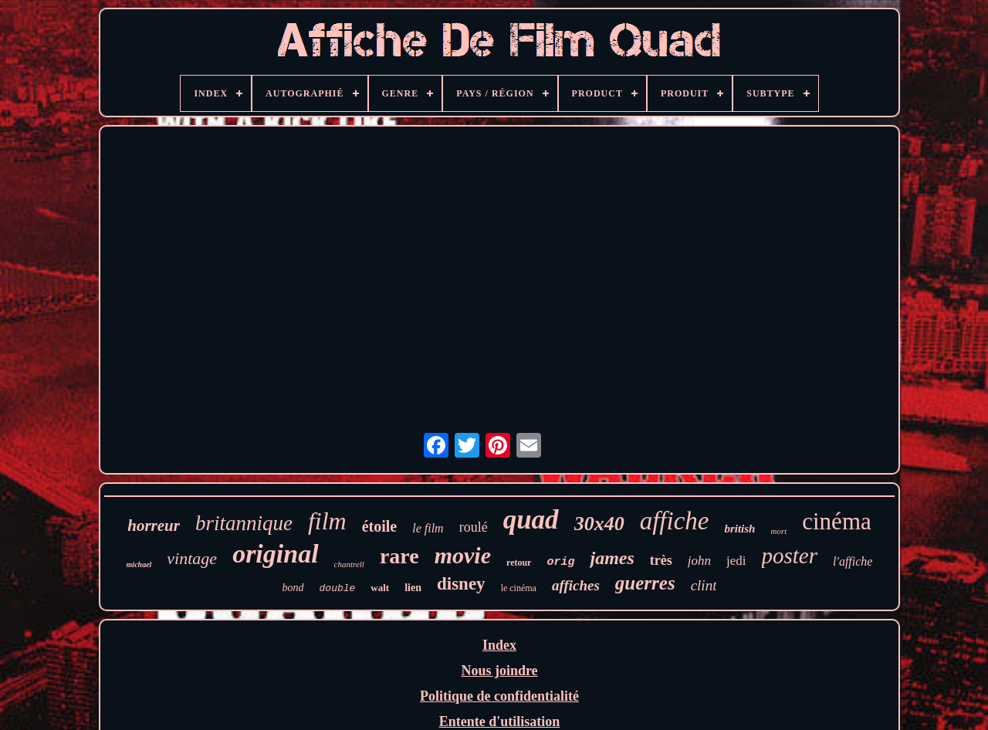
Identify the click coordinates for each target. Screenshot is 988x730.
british (739, 528)
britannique (244, 523)
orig (560, 562)
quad (531, 520)
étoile (380, 526)
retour (518, 562)
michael (139, 564)
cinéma (836, 521)
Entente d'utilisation (499, 721)
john (699, 560)
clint (704, 585)
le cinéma (518, 588)
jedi (736, 560)
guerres (645, 583)
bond (293, 587)
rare (399, 556)
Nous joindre (499, 670)
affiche (674, 521)
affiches (576, 585)
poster (790, 555)
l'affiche (852, 561)
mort (778, 531)
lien (412, 587)
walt (379, 587)
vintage (192, 558)
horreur (153, 525)
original (275, 553)
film (327, 521)
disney (461, 583)
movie (463, 555)
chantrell (349, 564)
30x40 (599, 523)
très (661, 560)
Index (499, 645)
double (338, 588)
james (612, 558)
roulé (473, 527)
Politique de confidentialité (499, 696)
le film (427, 528)
